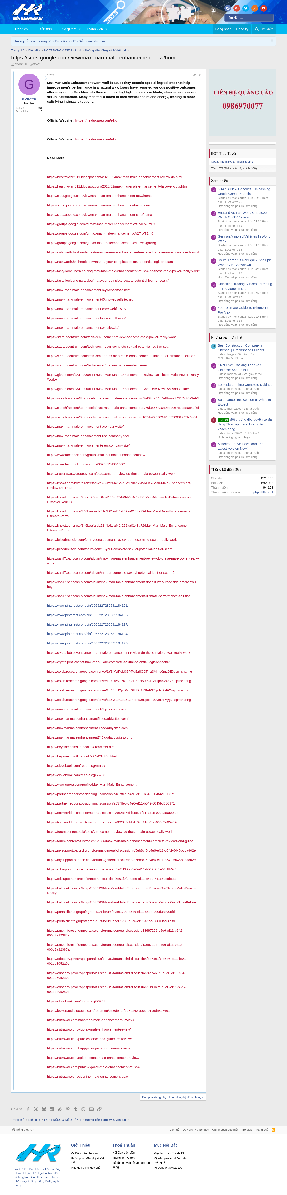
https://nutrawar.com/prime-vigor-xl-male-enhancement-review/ (93, 1067)
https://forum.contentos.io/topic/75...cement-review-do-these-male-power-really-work (109, 831)
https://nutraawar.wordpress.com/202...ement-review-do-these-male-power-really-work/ (111, 473)
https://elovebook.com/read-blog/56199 (76, 766)
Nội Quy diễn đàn (123, 1152)
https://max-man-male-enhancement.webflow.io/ (82, 327)
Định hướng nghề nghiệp (234, 437)
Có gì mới (69, 29)
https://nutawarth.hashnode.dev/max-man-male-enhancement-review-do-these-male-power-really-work (123, 252)
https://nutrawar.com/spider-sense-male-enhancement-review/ (93, 1058)
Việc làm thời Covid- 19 (169, 1153)
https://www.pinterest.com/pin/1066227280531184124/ (87, 634)
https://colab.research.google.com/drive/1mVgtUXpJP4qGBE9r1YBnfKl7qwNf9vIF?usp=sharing (118, 690)
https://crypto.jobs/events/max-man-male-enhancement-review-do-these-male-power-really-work (118, 652)
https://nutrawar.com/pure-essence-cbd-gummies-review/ (89, 1039)
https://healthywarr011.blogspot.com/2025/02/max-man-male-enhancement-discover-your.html (117, 186)
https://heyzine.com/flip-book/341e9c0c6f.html (81, 747)
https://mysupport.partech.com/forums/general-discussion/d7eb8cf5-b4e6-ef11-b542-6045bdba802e (121, 860)
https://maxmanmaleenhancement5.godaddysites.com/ (88, 718)
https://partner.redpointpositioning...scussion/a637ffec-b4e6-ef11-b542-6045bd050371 (111, 803)
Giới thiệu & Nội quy (231, 358)
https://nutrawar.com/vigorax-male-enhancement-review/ (89, 1029)
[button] (80, 29)
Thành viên (94, 29)
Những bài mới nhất (226, 337)
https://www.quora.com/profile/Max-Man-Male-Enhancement (92, 784)
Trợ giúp (246, 1129)
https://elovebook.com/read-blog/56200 (76, 775)
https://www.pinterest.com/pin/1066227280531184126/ (87, 643)
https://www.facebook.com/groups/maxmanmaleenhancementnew (96, 455)
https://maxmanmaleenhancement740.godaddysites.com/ (89, 737)
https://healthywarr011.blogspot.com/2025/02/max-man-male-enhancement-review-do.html (114, 177)
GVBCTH (21, 64)
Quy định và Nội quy (196, 1129)
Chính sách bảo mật (225, 1129)
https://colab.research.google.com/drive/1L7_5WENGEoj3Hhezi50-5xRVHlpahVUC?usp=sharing (119, 681)
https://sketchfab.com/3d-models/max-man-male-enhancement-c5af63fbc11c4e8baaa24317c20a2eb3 (123, 398)
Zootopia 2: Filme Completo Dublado (245, 384)
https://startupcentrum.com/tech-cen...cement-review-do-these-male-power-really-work (111, 337)
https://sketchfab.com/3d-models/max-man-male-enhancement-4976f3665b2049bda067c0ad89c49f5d (123, 408)
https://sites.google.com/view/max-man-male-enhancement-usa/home (99, 205)
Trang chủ (22, 29)
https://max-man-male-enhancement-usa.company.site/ (88, 436)
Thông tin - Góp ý (123, 1157)
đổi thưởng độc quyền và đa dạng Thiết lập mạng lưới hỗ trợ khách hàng (245, 424)
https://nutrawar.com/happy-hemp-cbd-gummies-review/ (88, 1048)
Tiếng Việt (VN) (23, 1129)
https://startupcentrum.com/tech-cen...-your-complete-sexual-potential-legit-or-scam (109, 346)
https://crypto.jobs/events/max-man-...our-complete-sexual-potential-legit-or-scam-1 (109, 662)
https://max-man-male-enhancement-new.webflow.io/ (86, 318)
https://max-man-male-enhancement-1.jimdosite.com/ (86, 709)
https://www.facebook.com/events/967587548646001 (86, 464)
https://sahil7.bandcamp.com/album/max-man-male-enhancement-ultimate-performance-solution (118, 596)
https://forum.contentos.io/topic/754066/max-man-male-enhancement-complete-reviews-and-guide (120, 841)
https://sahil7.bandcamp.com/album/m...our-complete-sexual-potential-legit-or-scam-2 (110, 572)
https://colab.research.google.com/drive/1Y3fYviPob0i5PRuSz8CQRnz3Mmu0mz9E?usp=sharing (119, 671)
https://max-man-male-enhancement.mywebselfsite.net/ (88, 290)
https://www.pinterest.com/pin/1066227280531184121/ (87, 605)
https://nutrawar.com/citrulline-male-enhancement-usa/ (87, 1076)
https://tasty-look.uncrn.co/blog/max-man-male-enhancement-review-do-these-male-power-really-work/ (123, 271)
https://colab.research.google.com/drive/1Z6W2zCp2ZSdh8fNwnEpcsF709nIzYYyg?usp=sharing (119, 700)
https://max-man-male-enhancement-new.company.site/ (88, 445)
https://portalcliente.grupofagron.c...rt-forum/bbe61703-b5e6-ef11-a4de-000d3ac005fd (111, 921)
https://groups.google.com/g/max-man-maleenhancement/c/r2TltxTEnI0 (100, 233)
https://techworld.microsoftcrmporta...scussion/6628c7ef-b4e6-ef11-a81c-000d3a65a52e (112, 813)
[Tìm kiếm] (249, 18)
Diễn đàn (45, 29)
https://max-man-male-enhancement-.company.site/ (85, 426)
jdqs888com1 (244, 161)
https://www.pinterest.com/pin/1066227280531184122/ (87, 615)
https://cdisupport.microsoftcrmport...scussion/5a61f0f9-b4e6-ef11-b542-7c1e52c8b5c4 (111, 869)
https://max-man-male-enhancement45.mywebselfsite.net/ (90, 299)
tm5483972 (227, 161)
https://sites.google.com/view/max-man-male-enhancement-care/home (99, 214)
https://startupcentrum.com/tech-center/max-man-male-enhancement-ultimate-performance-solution (121, 356)
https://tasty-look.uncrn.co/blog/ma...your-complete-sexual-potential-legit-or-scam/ (108, 280)
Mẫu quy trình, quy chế (85, 1167)
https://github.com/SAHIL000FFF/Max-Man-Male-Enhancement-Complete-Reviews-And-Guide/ (118, 389)
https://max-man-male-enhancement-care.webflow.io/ (86, 309)
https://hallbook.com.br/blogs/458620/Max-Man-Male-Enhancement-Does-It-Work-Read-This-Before (121, 902)
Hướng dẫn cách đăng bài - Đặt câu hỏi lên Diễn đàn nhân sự (59, 41)
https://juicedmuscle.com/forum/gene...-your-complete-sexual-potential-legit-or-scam (109, 549)
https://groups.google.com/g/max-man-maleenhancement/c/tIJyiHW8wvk (101, 224)
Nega (214, 161)
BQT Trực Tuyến (224, 153)
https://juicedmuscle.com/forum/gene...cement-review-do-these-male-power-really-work (112, 539)
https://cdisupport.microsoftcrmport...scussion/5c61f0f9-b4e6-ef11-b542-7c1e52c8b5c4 (111, 879)
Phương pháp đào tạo (168, 1167)
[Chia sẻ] (194, 75)
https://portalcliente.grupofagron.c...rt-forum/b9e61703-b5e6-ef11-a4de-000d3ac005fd (111, 912)
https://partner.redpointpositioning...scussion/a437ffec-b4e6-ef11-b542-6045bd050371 (111, 794)
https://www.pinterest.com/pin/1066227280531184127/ (87, 624)
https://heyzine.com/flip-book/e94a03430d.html (82, 756)
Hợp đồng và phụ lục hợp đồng (238, 206)
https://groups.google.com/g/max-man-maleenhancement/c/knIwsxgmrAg (101, 243)
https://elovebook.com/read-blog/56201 (76, 1001)
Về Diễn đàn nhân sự (84, 1153)
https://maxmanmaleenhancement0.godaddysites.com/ (88, 728)
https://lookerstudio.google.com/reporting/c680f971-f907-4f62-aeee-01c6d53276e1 (108, 1010)
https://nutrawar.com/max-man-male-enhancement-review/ (90, 1020)
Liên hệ (174, 1129)
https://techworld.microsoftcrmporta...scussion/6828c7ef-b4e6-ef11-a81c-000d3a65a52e (112, 822)
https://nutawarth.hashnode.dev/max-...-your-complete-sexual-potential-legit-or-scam (110, 262)
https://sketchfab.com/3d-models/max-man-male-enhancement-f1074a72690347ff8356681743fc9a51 (122, 417)
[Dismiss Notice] (271, 41)
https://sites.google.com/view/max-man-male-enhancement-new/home (99, 196)
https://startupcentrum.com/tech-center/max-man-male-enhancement (98, 365)
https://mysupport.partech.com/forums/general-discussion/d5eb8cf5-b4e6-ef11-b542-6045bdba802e (121, 850)
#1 (200, 75)
